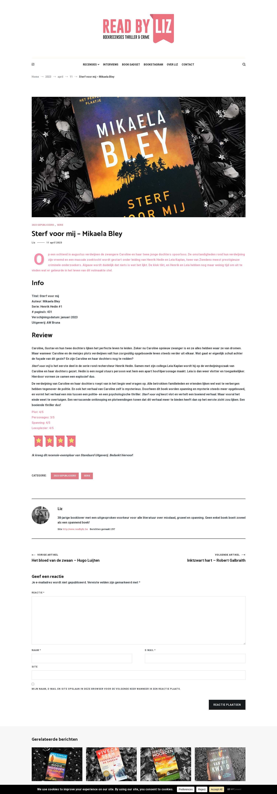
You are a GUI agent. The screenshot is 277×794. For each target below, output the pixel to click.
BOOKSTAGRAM (153, 64)
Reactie (38, 592)
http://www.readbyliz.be (75, 529)
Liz (33, 242)
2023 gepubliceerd (43, 225)
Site (35, 666)
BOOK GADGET (131, 64)
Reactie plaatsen (227, 704)
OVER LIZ (172, 64)
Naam (36, 650)
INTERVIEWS (110, 64)
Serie (60, 225)
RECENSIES (90, 64)
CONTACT (188, 64)
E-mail (150, 650)
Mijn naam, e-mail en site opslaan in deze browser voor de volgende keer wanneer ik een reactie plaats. (106, 689)
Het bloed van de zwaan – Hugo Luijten (85, 558)
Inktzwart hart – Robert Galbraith (192, 558)
